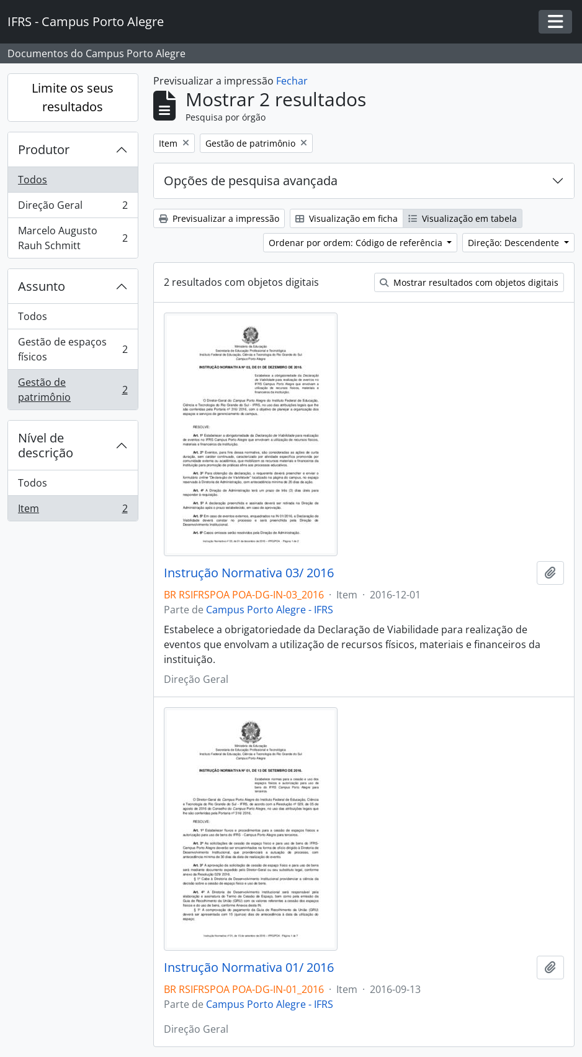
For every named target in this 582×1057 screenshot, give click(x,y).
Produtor (43, 149)
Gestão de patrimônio (72, 389)
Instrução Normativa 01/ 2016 (249, 967)
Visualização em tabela (462, 218)
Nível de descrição (45, 445)
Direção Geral (72, 208)
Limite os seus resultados (73, 97)
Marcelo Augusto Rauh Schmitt (72, 238)
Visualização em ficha (346, 218)
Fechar (292, 81)
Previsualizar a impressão (219, 218)
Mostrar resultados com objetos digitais (469, 282)
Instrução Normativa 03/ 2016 (249, 572)
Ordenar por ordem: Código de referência (357, 243)
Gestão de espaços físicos (72, 349)
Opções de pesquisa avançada (251, 180)
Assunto (41, 286)
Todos (32, 179)
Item (72, 511)
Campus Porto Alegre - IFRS (269, 609)
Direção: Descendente (515, 243)
